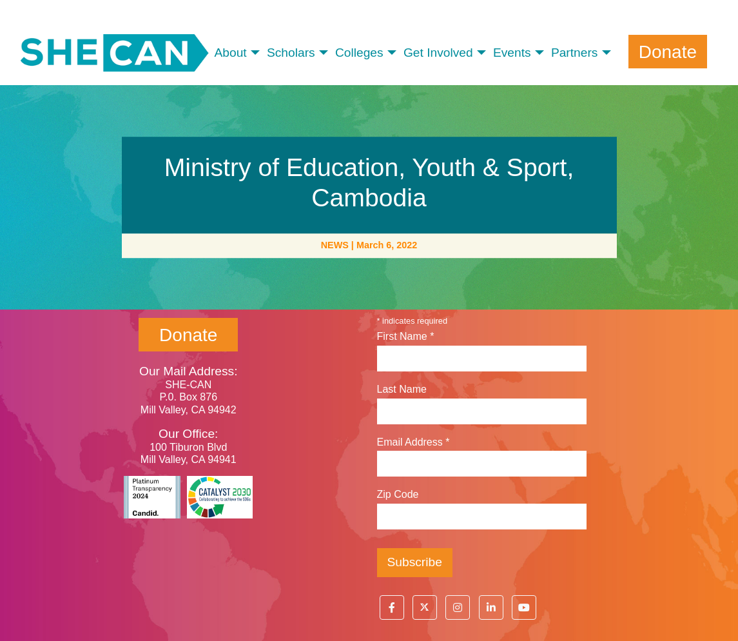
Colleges (359, 52)
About (231, 52)
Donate (668, 52)
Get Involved (438, 52)
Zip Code (398, 494)
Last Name (402, 389)
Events (512, 52)
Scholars (291, 52)
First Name (405, 336)
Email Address (413, 442)
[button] (392, 607)
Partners (574, 52)
